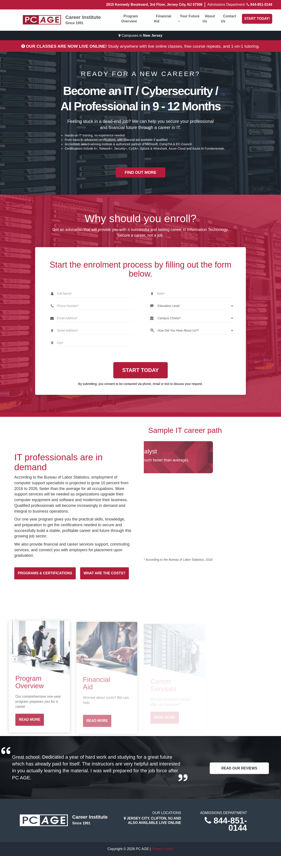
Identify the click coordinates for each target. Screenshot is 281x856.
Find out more (140, 172)
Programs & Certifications (45, 573)
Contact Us (228, 18)
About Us (209, 18)
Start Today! (257, 18)
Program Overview (129, 18)
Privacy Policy (163, 849)
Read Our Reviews (239, 768)
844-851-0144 (261, 4)
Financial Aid (162, 18)
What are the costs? (104, 573)
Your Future (188, 18)
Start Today (140, 370)
